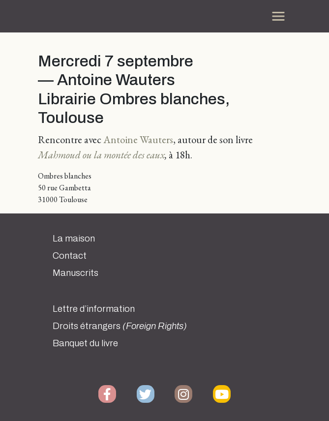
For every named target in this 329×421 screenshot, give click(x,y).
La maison (74, 238)
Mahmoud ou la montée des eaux (101, 154)
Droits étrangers (120, 326)
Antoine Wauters (138, 139)
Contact (70, 256)
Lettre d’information (94, 309)
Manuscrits (75, 273)
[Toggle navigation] (278, 16)
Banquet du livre (85, 343)
